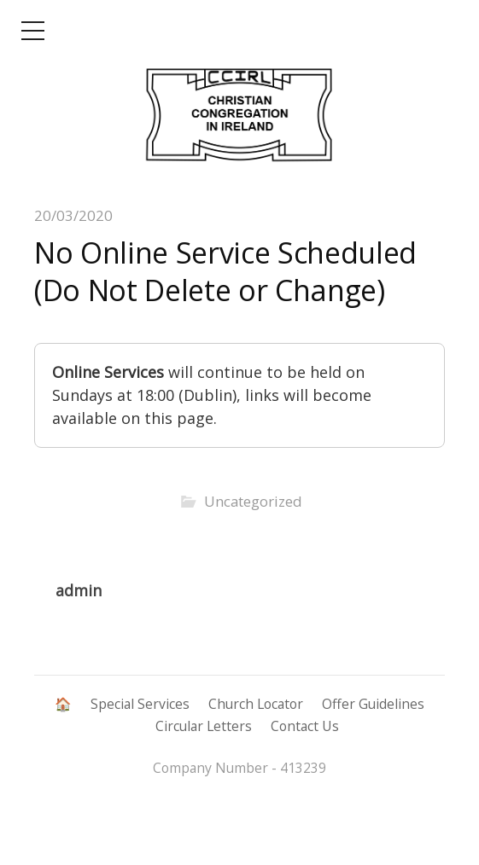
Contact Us (305, 726)
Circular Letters (203, 726)
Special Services (140, 703)
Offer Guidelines (373, 703)
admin (78, 590)
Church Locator (255, 703)
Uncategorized (253, 501)
